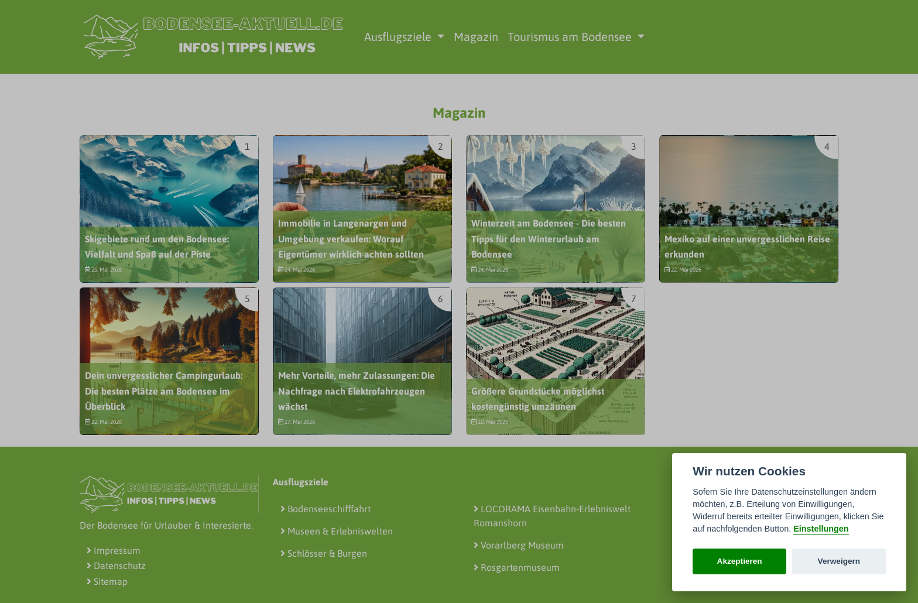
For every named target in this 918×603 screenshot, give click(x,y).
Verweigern (839, 561)
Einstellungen (820, 528)
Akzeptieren (739, 561)
